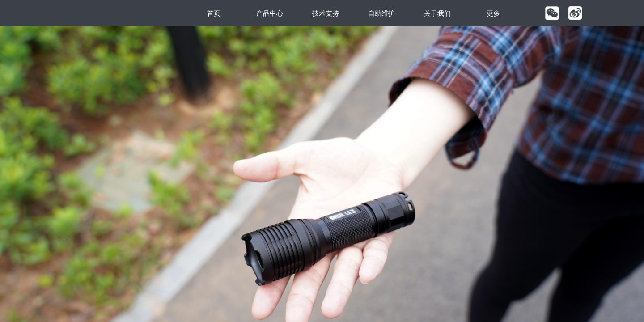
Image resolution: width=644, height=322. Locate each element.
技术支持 (325, 13)
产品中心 (269, 13)
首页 (213, 13)
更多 (493, 13)
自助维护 (381, 13)
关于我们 (437, 13)
